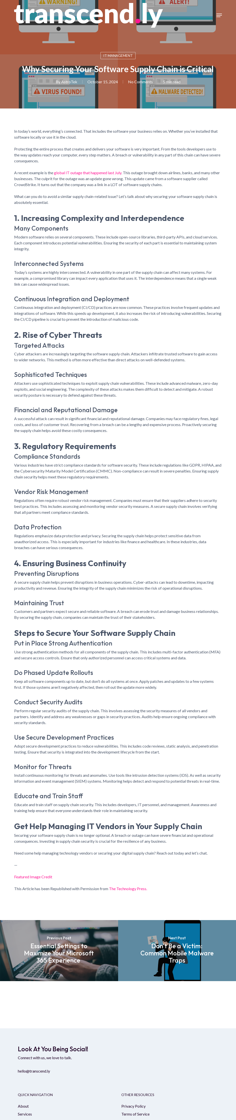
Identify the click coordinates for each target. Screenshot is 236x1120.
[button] (219, 15)
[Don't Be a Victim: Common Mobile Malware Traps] (177, 950)
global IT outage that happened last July (87, 172)
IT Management (118, 55)
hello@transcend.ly (34, 1071)
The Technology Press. (128, 888)
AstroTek (69, 81)
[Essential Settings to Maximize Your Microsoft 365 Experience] (59, 950)
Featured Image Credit (33, 876)
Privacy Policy (133, 1106)
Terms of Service (135, 1114)
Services (25, 1114)
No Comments (140, 81)
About (23, 1106)
